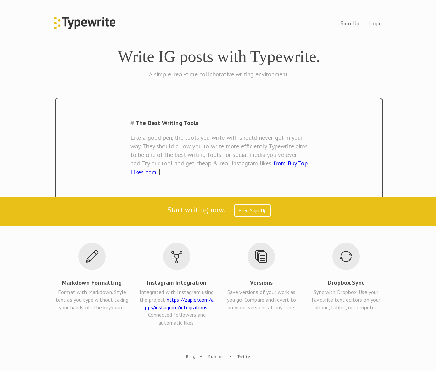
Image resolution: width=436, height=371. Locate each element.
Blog (191, 356)
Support (216, 356)
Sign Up (350, 23)
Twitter (244, 356)
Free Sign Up (252, 210)
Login (375, 23)
